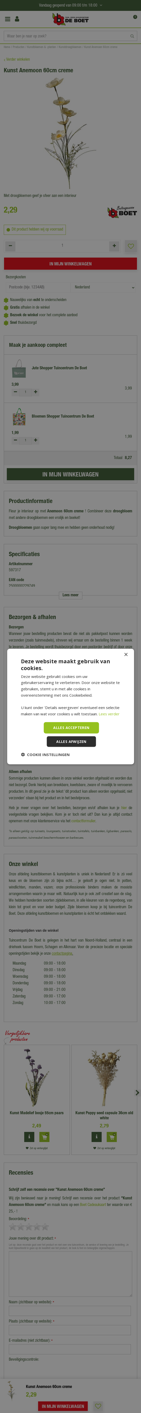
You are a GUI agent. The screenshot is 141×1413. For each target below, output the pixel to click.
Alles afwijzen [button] (71, 741)
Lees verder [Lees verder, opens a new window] (109, 713)
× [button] (126, 655)
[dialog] (70, 706)
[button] (45, 754)
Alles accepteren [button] (71, 727)
